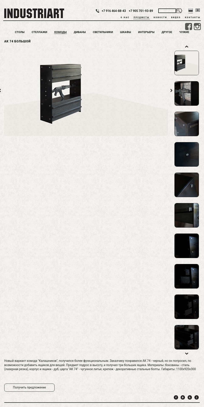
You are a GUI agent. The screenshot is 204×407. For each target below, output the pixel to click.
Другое (167, 32)
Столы (19, 32)
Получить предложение (29, 387)
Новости (160, 17)
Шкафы (125, 32)
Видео (176, 17)
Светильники (103, 32)
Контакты (192, 17)
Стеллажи (39, 32)
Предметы (141, 17)
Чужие (184, 32)
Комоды (60, 32)
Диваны (80, 32)
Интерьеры (146, 32)
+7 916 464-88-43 (114, 11)
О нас (125, 17)
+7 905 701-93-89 (141, 11)
